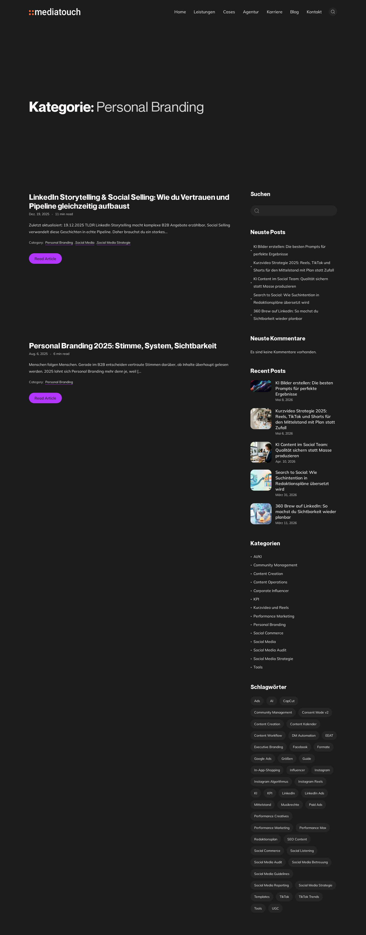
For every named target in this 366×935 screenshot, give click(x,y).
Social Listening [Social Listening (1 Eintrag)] (302, 851)
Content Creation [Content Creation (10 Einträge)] (267, 724)
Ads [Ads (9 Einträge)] (257, 701)
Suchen (260, 194)
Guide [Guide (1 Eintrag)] (307, 759)
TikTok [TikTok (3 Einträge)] (284, 897)
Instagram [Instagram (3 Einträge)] (322, 770)
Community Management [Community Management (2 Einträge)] (273, 712)
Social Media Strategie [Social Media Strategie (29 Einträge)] (315, 885)
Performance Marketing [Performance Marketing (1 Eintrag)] (271, 828)
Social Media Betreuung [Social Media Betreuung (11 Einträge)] (310, 862)
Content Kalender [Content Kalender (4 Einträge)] (303, 724)
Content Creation (268, 573)
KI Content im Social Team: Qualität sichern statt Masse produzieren (290, 282)
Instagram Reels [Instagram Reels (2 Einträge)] (310, 781)
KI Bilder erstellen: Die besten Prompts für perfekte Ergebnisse (289, 250)
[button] (10, 924)
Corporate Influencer (271, 590)
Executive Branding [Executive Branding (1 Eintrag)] (268, 747)
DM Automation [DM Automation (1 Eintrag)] (304, 735)
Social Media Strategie (113, 242)
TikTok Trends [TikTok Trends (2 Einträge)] (309, 897)
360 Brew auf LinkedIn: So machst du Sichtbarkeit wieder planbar (285, 315)
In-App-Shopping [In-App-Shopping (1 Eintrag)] (267, 770)
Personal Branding (59, 242)
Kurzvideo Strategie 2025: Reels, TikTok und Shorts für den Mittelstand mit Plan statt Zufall (293, 266)
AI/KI (257, 556)
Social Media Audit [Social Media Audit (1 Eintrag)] (268, 862)
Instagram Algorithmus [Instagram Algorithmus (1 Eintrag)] (271, 781)
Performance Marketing (273, 616)
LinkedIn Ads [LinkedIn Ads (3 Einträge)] (314, 793)
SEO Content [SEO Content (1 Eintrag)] (297, 839)
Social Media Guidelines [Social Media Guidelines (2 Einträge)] (271, 874)
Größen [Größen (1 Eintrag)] (287, 759)
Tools (258, 667)
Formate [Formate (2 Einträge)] (323, 747)
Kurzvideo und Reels (271, 607)
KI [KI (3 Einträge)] (255, 793)
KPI (256, 599)
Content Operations (270, 582)
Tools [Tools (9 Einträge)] (258, 908)
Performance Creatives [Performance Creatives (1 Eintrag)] (271, 816)
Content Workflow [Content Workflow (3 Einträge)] (268, 735)
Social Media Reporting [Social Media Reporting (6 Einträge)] (271, 885)
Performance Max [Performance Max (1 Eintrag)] (312, 828)
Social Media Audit (269, 650)
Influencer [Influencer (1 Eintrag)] (297, 770)
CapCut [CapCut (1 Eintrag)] (289, 701)
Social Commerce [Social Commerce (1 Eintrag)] (267, 851)
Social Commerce (268, 633)
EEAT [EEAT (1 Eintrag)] (329, 735)
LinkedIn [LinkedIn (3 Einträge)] (288, 793)
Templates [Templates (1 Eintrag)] (262, 897)
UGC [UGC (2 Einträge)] (275, 908)
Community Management (275, 565)
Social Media (84, 242)
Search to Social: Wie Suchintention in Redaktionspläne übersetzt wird (286, 299)
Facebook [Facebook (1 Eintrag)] (300, 747)
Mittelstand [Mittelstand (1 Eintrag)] (262, 805)
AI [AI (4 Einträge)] (271, 701)
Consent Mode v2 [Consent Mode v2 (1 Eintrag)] (315, 712)
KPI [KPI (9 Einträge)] (269, 793)
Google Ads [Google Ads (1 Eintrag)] (262, 759)
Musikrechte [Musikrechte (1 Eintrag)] (290, 805)
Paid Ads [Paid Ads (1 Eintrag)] (315, 805)
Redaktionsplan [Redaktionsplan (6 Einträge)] (265, 839)
